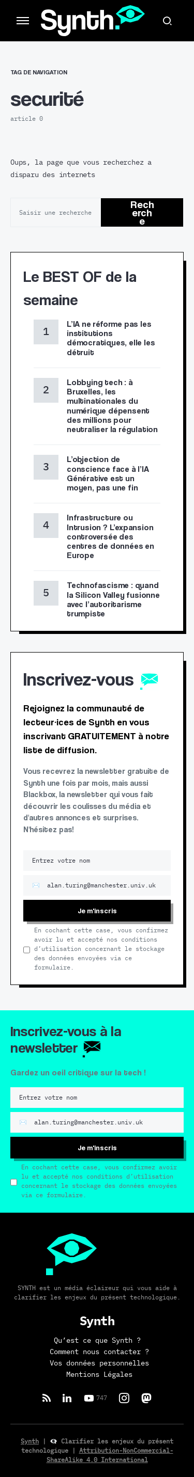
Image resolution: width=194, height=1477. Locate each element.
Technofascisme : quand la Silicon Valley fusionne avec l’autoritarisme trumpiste (113, 599)
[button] (22, 20)
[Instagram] (124, 1398)
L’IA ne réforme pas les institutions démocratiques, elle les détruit (111, 338)
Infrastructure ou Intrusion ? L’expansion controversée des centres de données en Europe (110, 536)
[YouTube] (95, 1398)
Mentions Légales (99, 1374)
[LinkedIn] (67, 1398)
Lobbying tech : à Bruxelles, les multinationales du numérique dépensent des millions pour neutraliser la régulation (112, 405)
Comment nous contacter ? (99, 1352)
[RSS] (46, 1398)
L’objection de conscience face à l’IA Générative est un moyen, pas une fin (108, 473)
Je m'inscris (97, 910)
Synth (30, 1441)
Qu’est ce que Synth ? (97, 1340)
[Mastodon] (146, 1398)
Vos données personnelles (99, 1363)
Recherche (142, 212)
